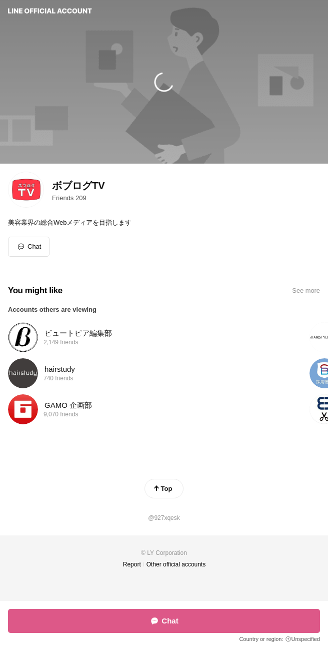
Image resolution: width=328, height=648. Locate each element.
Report (132, 564)
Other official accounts (176, 564)
